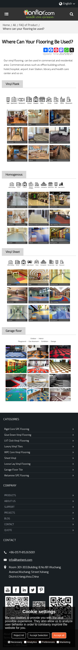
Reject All (19, 635)
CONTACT (39, 524)
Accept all (59, 635)
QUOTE (39, 530)
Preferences (47, 642)
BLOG (39, 518)
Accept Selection (39, 635)
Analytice (30, 642)
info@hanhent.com (20, 560)
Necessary (15, 642)
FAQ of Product (28, 25)
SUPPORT (39, 507)
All (14, 25)
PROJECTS (39, 512)
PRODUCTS (39, 495)
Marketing (63, 642)
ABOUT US (39, 501)
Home (6, 25)
